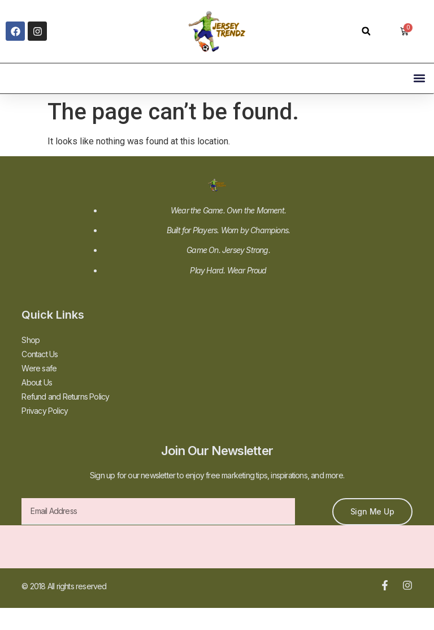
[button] (366, 31)
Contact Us (39, 354)
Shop (30, 340)
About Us (36, 382)
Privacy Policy (44, 410)
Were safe (39, 368)
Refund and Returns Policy (65, 396)
